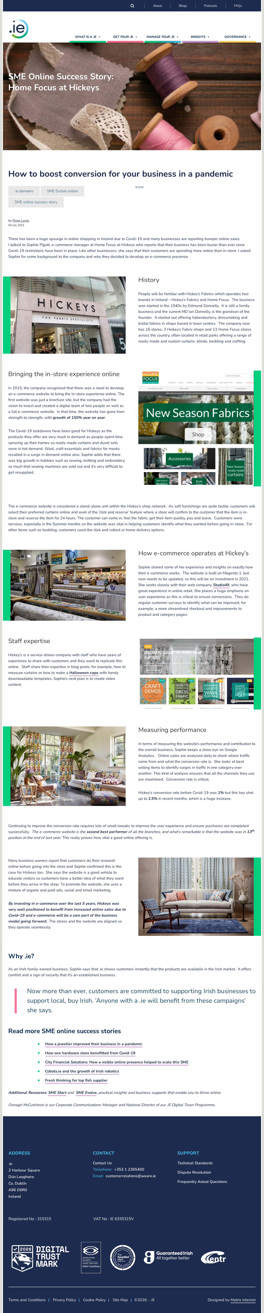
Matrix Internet (243, 1299)
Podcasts (210, 6)
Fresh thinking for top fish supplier (76, 1080)
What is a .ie (88, 37)
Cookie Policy (94, 1299)
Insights (200, 37)
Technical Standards (195, 1163)
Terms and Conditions (27, 1299)
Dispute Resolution (194, 1172)
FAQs (238, 6)
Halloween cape (83, 672)
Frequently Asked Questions (202, 1181)
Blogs (183, 6)
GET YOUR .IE (125, 37)
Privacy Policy (64, 1299)
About (157, 6)
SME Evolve (86, 1092)
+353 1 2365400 (129, 1169)
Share (139, 187)
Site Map (120, 1299)
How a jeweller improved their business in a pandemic (93, 1043)
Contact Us (102, 1163)
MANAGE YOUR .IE (163, 37)
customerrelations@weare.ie (131, 1175)
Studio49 (221, 584)
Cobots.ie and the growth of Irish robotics (82, 1071)
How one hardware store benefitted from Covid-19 (90, 1053)
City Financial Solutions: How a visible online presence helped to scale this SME (116, 1062)
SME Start (57, 1092)
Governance (237, 37)
